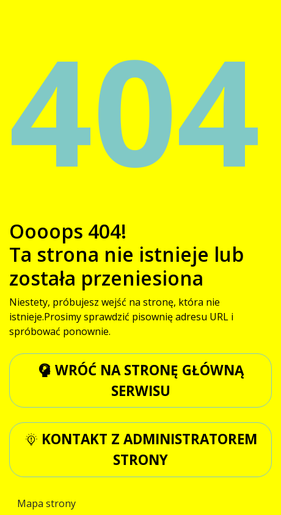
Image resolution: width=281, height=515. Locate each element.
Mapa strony (46, 503)
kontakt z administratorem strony (140, 449)
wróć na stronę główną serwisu (141, 380)
